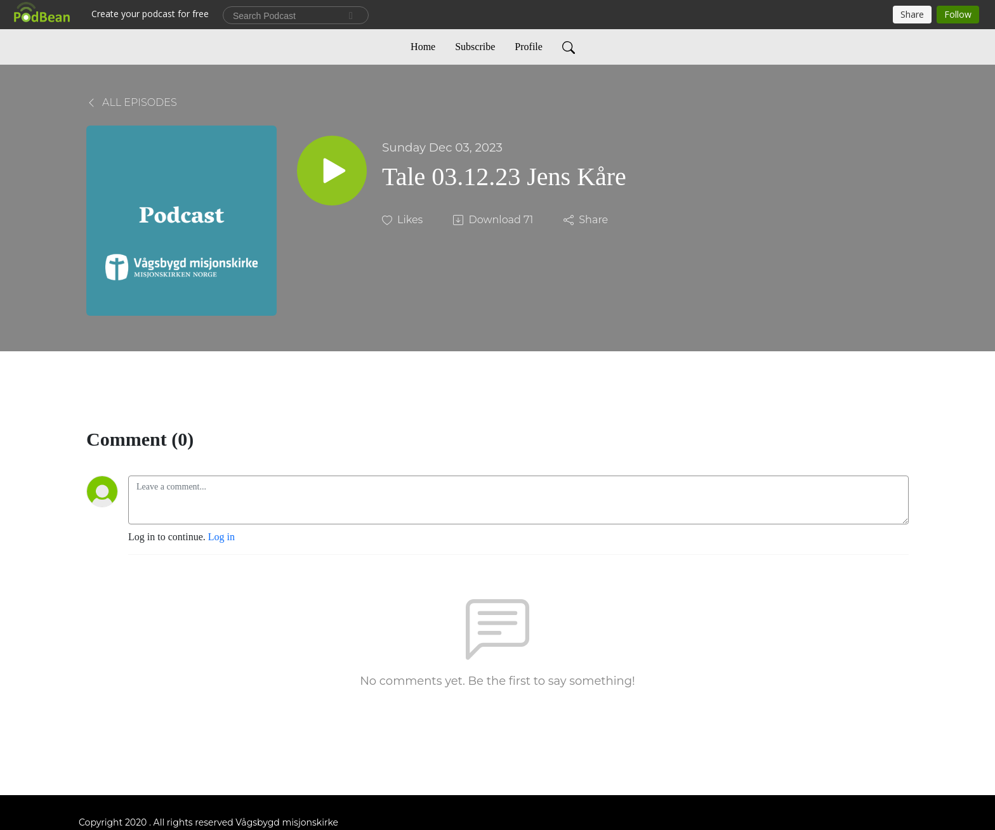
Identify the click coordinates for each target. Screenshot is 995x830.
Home (423, 46)
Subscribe (475, 46)
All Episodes (131, 102)
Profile (529, 46)
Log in (221, 536)
